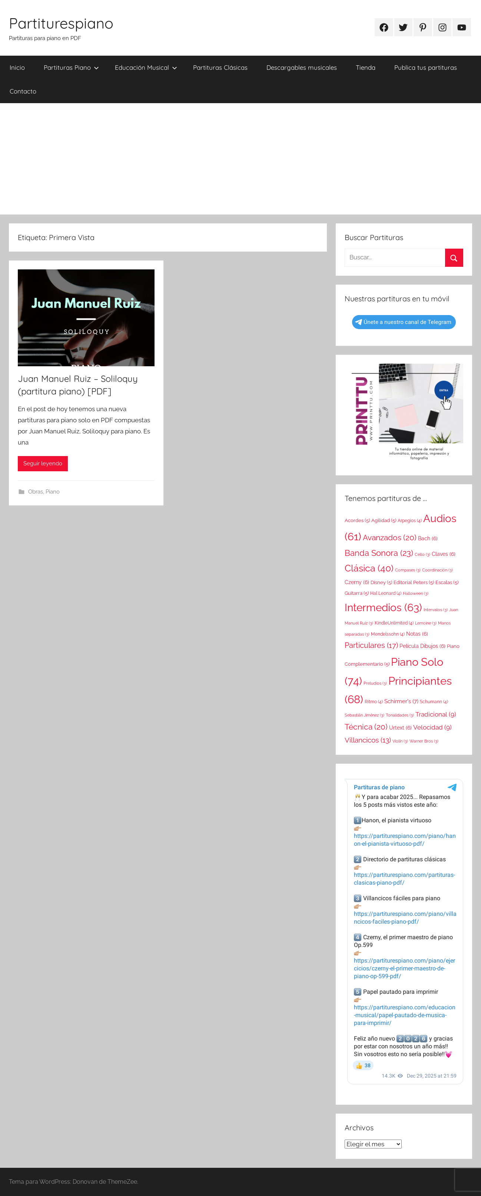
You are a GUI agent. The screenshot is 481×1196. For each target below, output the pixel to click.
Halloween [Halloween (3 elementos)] (415, 593)
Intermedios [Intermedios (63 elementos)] (383, 607)
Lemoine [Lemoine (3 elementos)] (426, 623)
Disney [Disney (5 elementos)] (381, 582)
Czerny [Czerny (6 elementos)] (357, 582)
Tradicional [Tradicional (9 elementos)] (435, 714)
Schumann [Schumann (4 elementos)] (434, 701)
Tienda (365, 67)
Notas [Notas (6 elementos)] (417, 634)
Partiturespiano (61, 23)
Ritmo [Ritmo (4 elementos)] (374, 701)
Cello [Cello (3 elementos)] (422, 554)
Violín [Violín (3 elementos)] (400, 741)
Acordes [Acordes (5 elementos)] (357, 520)
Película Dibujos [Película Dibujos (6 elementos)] (422, 646)
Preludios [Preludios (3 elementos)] (375, 683)
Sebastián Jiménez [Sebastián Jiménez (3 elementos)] (364, 715)
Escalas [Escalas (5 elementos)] (446, 582)
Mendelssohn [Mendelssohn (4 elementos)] (388, 634)
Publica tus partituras (425, 67)
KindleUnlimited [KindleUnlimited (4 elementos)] (394, 623)
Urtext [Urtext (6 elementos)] (400, 728)
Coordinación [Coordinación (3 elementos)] (437, 570)
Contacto (23, 91)
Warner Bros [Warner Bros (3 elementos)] (423, 741)
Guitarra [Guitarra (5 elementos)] (357, 593)
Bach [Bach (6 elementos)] (428, 538)
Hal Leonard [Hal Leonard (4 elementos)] (385, 593)
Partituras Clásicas (220, 67)
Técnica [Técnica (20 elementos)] (366, 726)
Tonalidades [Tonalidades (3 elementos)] (400, 715)
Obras (35, 491)
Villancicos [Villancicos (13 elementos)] (368, 740)
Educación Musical (146, 67)
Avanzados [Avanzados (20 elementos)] (390, 537)
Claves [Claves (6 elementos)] (443, 554)
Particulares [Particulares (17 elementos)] (371, 645)
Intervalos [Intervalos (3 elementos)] (436, 609)
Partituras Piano (71, 67)
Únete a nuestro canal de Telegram (403, 322)
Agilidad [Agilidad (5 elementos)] (383, 520)
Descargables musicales (301, 67)
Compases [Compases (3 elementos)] (408, 570)
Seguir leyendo (42, 463)
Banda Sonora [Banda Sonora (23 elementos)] (379, 553)
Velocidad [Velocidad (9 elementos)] (432, 727)
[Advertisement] (240, 159)
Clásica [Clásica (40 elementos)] (369, 568)
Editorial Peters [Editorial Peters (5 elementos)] (414, 582)
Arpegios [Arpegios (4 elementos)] (410, 520)
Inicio (17, 67)
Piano (53, 491)
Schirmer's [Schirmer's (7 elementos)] (401, 701)
